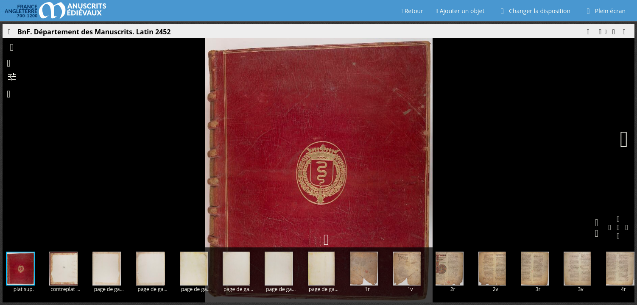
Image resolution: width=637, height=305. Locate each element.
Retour (412, 11)
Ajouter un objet (460, 11)
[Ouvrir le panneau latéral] (9, 34)
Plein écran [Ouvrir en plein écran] (604, 11)
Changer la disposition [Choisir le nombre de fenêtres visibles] (533, 11)
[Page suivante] (624, 139)
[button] (588, 34)
